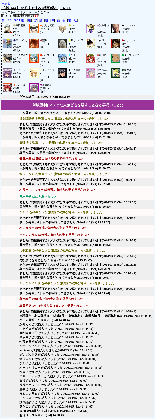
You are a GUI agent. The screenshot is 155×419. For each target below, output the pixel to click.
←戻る (5, 3)
